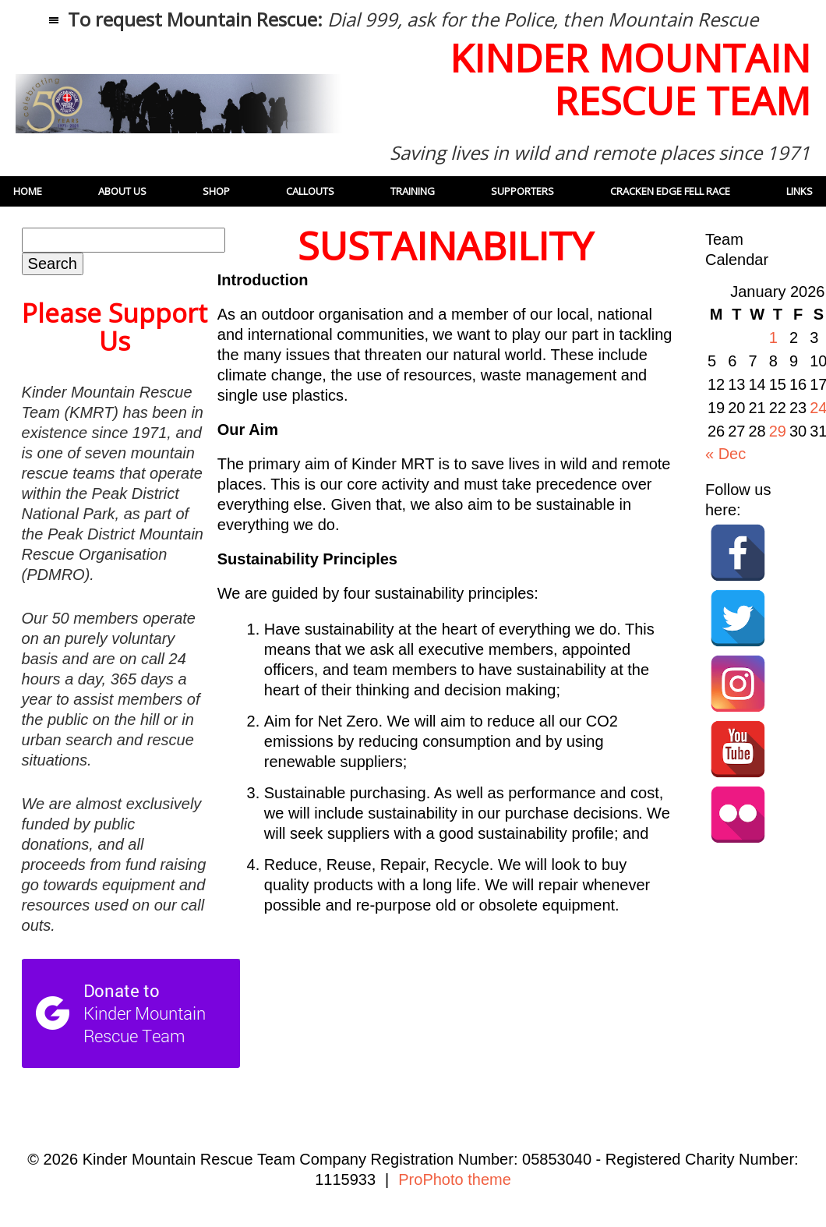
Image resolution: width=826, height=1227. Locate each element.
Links (799, 191)
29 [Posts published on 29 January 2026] (777, 431)
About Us (122, 191)
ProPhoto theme (454, 1179)
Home (27, 191)
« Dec (725, 453)
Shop (216, 191)
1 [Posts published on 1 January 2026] (773, 337)
